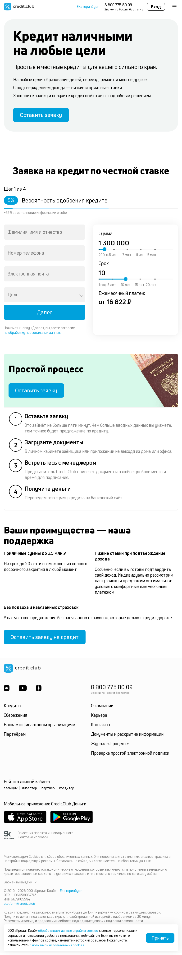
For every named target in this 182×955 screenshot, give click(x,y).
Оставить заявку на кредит (46, 639)
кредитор (66, 791)
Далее (45, 313)
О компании (102, 708)
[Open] (81, 296)
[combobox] (44, 233)
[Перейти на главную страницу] (19, 6)
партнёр (48, 791)
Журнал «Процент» (110, 746)
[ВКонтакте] (6, 691)
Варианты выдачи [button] (20, 885)
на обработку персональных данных (32, 333)
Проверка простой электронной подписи (130, 756)
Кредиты (12, 708)
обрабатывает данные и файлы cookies (69, 930)
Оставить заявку (42, 115)
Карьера (99, 718)
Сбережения (15, 718)
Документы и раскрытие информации (127, 737)
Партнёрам (15, 737)
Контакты (100, 727)
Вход (156, 6)
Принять (160, 938)
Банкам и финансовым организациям (39, 727)
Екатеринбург (88, 7)
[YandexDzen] (39, 691)
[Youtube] (23, 691)
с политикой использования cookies (58, 945)
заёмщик (11, 791)
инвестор (29, 791)
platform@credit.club (19, 906)
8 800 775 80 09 (118, 4)
